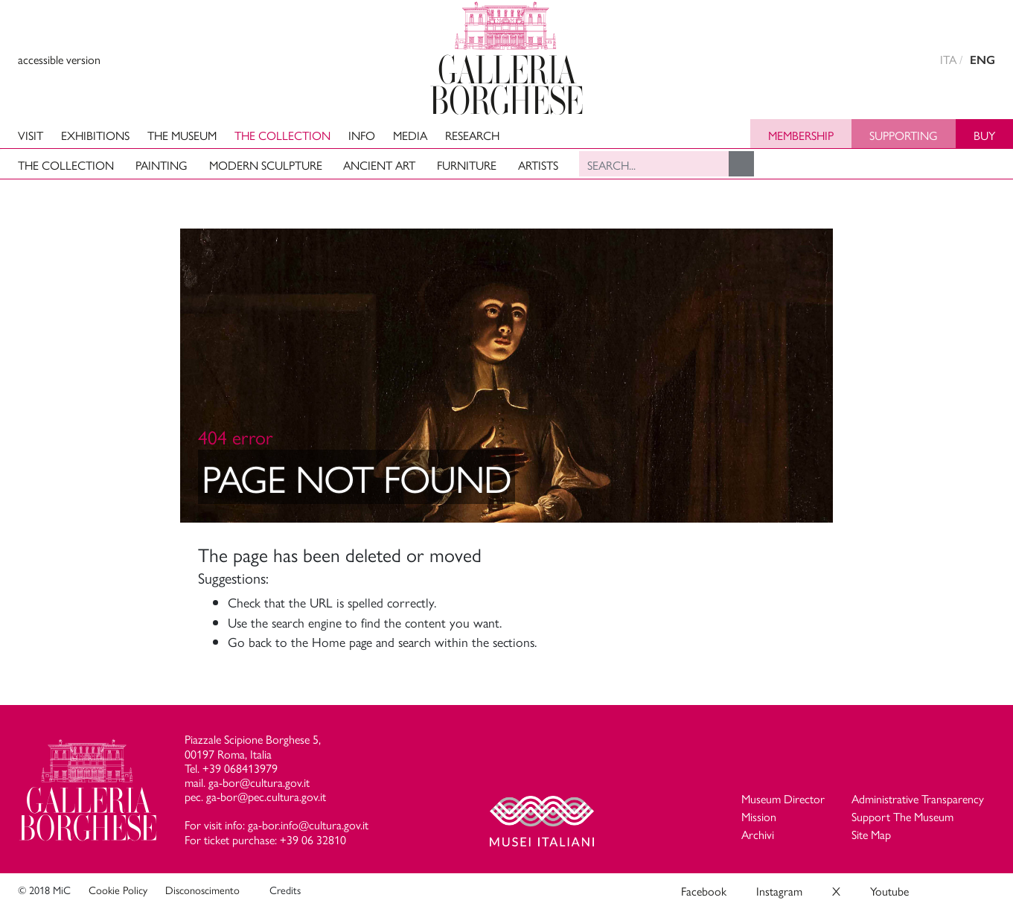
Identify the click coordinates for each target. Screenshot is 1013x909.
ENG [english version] (982, 60)
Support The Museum (902, 816)
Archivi (757, 834)
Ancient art (379, 164)
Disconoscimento (202, 889)
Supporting (903, 135)
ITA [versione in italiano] (948, 59)
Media (410, 135)
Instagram (779, 890)
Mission (758, 816)
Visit (30, 135)
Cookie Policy (118, 889)
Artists (538, 164)
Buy (984, 135)
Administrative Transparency (917, 798)
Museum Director (783, 798)
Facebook (703, 890)
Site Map (871, 834)
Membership (801, 135)
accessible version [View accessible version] (59, 59)
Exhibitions (95, 135)
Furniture (466, 164)
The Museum (182, 135)
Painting (161, 164)
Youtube (889, 890)
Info (361, 135)
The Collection (282, 135)
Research (472, 135)
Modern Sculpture (265, 164)
